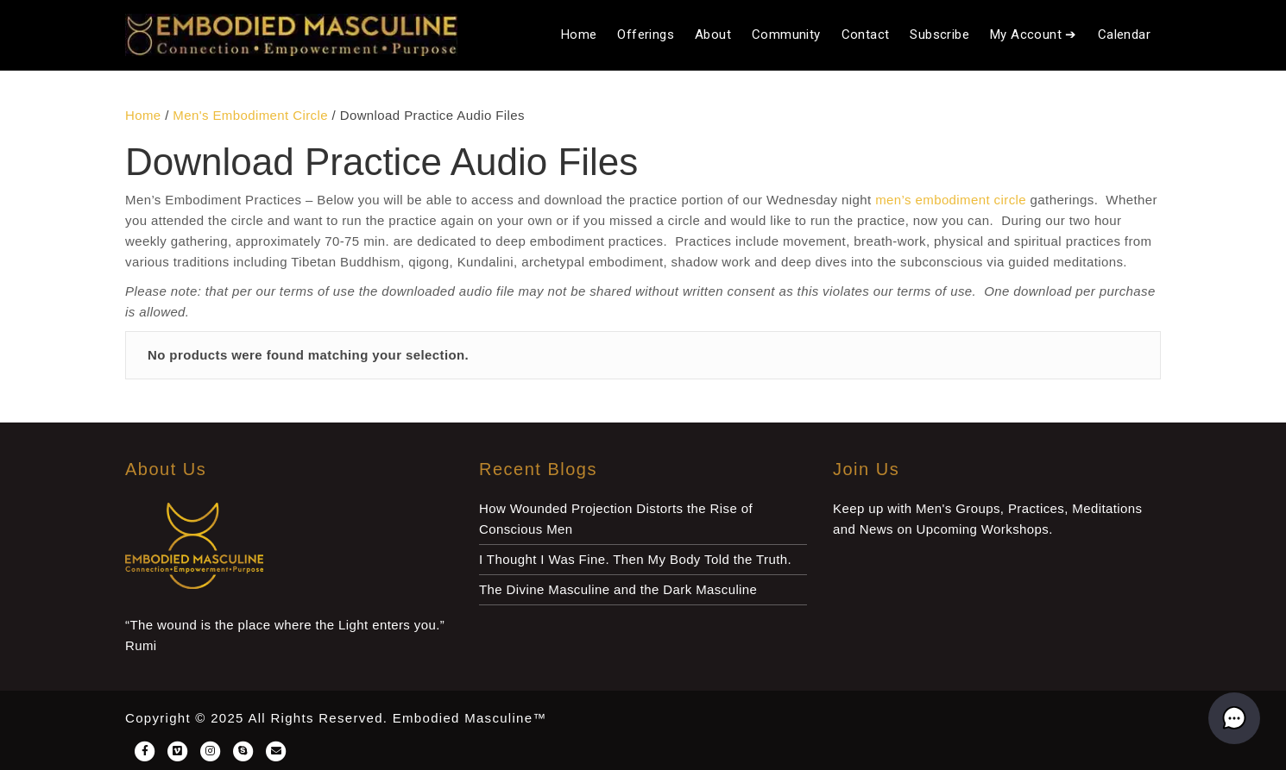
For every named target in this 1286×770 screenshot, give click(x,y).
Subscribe (939, 34)
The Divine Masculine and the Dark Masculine (618, 589)
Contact (866, 34)
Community (786, 34)
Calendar (1124, 34)
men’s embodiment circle (950, 199)
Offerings (645, 34)
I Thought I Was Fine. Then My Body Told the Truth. (635, 559)
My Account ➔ (1033, 34)
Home (579, 34)
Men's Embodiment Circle (250, 115)
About (713, 34)
